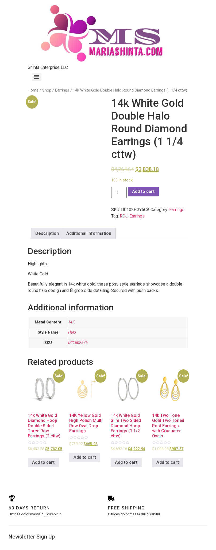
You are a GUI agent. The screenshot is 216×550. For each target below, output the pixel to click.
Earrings (62, 90)
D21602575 (78, 343)
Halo (72, 332)
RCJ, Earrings (132, 216)
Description (47, 233)
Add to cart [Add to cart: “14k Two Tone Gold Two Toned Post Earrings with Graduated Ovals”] (167, 462)
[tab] (47, 233)
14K (71, 322)
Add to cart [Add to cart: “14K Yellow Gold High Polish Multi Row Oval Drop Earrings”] (85, 457)
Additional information (88, 233)
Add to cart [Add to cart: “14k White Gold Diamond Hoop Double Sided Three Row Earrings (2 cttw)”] (43, 462)
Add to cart (143, 191)
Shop (46, 90)
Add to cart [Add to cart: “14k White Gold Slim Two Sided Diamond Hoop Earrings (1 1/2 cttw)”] (126, 462)
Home (33, 90)
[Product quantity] (119, 192)
